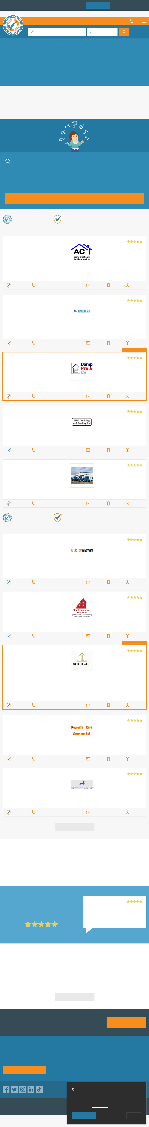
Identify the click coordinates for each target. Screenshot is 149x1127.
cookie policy (100, 1106)
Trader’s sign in (137, 13)
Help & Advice (92, 1059)
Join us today (126, 1022)
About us (56, 1054)
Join (98, 5)
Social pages (91, 1070)
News (119, 1064)
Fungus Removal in (25, 964)
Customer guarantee (128, 1070)
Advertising (123, 1054)
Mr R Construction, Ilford (101, 901)
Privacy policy (59, 1059)
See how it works (24, 1069)
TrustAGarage (44, 1106)
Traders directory (126, 1059)
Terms (55, 1070)
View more (74, 826)
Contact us (57, 1064)
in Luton (25, 860)
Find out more (136, 224)
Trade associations (95, 1054)
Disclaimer (90, 1064)
